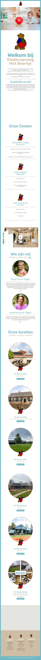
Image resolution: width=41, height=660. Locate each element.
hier (29, 257)
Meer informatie (20, 421)
